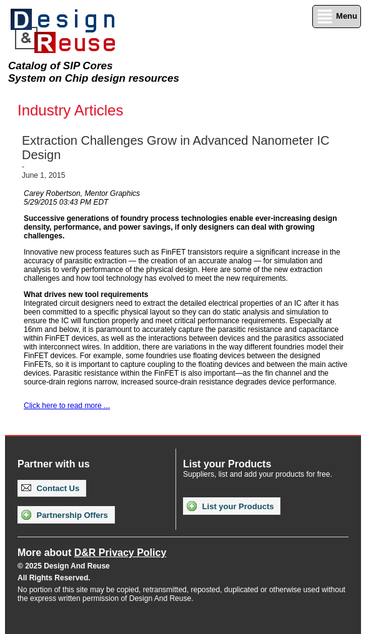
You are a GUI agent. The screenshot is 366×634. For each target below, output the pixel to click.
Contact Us (50, 488)
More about (91, 552)
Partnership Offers (64, 515)
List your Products (230, 506)
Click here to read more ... (67, 405)
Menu (336, 16)
